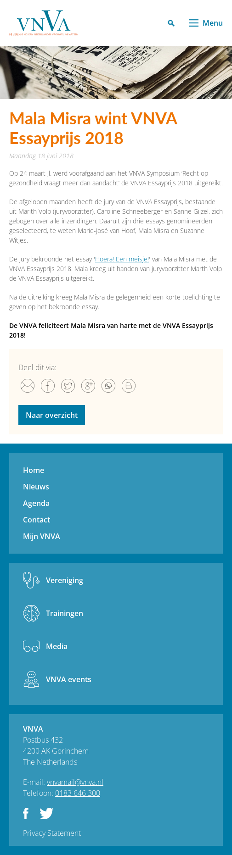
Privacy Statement (52, 833)
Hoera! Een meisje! (122, 259)
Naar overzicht (52, 415)
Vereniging (64, 580)
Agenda (36, 503)
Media (57, 646)
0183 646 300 (77, 793)
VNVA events (68, 679)
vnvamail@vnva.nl (75, 782)
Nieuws (36, 486)
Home (33, 470)
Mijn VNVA (41, 536)
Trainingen (64, 613)
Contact (36, 519)
